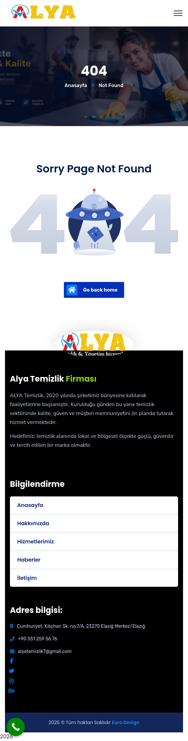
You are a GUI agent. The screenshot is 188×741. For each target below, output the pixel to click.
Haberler (28, 560)
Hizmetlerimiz (35, 541)
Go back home (92, 290)
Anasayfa (76, 85)
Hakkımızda (33, 523)
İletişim (27, 578)
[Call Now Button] (16, 727)
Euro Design (126, 722)
